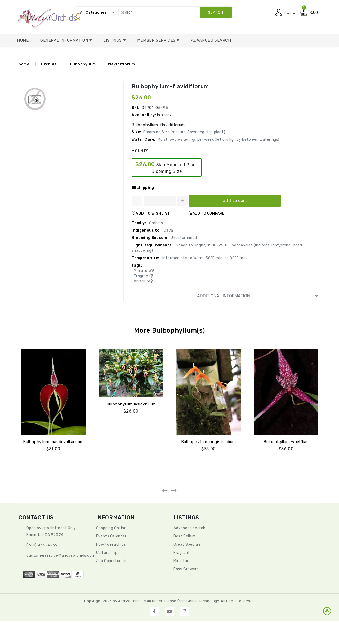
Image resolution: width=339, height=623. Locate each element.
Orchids (49, 64)
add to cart (235, 200)
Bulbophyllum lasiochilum (130, 404)
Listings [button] (113, 40)
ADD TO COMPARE (207, 213)
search (215, 12)
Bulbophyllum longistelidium (208, 441)
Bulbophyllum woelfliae (286, 441)
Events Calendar (111, 536)
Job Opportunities (113, 561)
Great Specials (187, 544)
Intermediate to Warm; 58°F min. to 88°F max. (205, 258)
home (24, 64)
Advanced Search (211, 40)
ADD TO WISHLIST (151, 213)
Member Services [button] (157, 40)
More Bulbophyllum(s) (170, 330)
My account (285, 12)
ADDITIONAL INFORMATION (257, 296)
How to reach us (111, 544)
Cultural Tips (108, 552)
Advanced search (189, 528)
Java (168, 230)
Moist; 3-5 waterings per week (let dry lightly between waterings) (218, 139)
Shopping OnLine (111, 528)
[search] (174, 12)
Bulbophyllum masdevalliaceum (53, 441)
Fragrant (181, 552)
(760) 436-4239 (41, 545)
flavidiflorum (121, 64)
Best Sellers (184, 536)
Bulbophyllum (82, 64)
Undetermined (183, 238)
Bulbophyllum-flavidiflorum (169, 86)
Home (23, 40)
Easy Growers (186, 569)
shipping (143, 187)
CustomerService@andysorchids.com (60, 555)
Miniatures (183, 561)
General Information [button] (64, 40)
